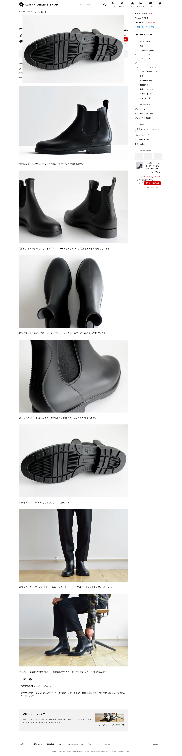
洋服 (141, 46)
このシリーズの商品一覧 (112, 725)
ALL (135, 54)
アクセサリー (138, 67)
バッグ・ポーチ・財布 (148, 71)
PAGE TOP (155, 744)
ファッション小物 (147, 50)
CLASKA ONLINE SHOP (25, 12)
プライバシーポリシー (93, 744)
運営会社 (61, 744)
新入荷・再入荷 (143, 13)
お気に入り (153, 187)
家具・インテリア (147, 89)
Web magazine (146, 35)
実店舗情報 (50, 744)
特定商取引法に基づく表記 (75, 744)
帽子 (150, 54)
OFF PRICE (145, 22)
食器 (141, 76)
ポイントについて (142, 135)
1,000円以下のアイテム (144, 114)
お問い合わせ (140, 144)
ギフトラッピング (142, 140)
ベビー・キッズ (146, 94)
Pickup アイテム (142, 18)
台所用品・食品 (146, 80)
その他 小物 (152, 67)
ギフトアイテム (141, 109)
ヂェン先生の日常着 (143, 118)
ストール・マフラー (140, 59)
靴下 (135, 63)
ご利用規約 (107, 744)
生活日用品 (144, 85)
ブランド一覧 (145, 98)
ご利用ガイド (148, 130)
